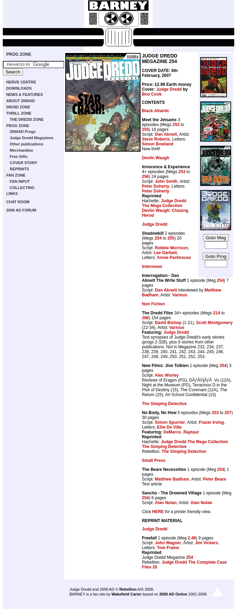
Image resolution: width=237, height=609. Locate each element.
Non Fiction (153, 304)
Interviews (152, 266)
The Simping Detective (164, 403)
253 (175, 124)
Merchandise (21, 150)
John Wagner (168, 542)
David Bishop (168, 322)
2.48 (192, 538)
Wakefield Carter (126, 594)
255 (145, 129)
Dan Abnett (166, 134)
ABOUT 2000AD (20, 101)
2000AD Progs (23, 131)
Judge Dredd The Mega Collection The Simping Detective (185, 444)
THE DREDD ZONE (27, 119)
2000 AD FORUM (21, 210)
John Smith (166, 181)
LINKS (12, 193)
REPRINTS (19, 169)
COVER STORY (23, 163)
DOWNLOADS (19, 88)
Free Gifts (18, 156)
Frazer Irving (211, 422)
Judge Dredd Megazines (31, 138)
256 (145, 176)
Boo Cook (152, 94)
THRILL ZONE (19, 113)
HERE (157, 511)
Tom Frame (168, 547)
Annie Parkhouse (174, 257)
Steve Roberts (156, 139)
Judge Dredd (168, 89)
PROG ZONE (18, 54)
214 (216, 313)
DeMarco (172, 432)
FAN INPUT (20, 181)
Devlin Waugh (155, 157)
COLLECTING (22, 188)
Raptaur (191, 432)
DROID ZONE (18, 107)
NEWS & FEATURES (24, 94)
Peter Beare (214, 479)
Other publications (26, 144)
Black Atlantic (155, 110)
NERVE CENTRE (21, 82)
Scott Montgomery (214, 322)
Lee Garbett (165, 252)
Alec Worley (166, 375)
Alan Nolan (166, 502)
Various (179, 295)
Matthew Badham (172, 479)
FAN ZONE (16, 175)
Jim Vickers (206, 542)
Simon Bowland (157, 144)
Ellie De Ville (169, 427)
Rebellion (128, 589)
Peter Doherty (155, 186)
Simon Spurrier (170, 422)
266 (145, 317)
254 (158, 238)
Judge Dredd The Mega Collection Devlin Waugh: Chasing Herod (165, 208)
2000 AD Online (173, 594)
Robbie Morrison (171, 247)
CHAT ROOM (17, 202)
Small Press (154, 460)
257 (228, 412)
